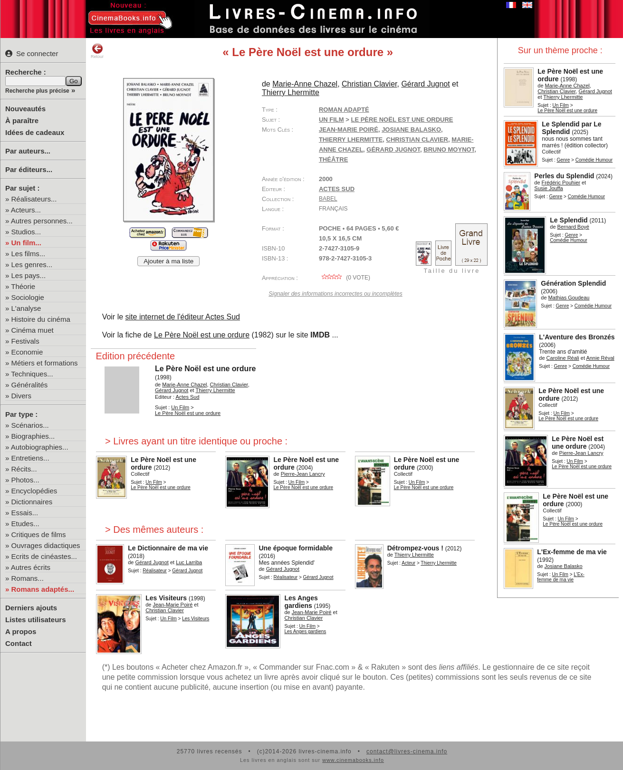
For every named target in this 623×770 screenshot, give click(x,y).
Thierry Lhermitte (351, 139)
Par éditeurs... (28, 169)
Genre (563, 160)
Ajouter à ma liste (168, 261)
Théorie (23, 286)
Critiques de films (38, 534)
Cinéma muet (32, 330)
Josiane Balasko (411, 129)
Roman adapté (344, 109)
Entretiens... (30, 458)
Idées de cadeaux (34, 132)
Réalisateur (155, 570)
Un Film (560, 105)
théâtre (333, 159)
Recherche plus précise (37, 90)
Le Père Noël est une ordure (201, 335)
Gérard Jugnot (393, 149)
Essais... (24, 513)
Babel (328, 198)
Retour (97, 51)
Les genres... (32, 264)
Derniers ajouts (31, 608)
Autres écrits (30, 567)
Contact (18, 643)
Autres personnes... (42, 221)
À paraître (21, 120)
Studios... (26, 232)
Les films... (28, 254)
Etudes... (25, 524)
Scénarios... (30, 425)
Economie (27, 352)
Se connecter (31, 53)
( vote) (344, 277)
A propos (20, 631)
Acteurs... (26, 210)
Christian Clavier (417, 139)
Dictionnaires (32, 502)
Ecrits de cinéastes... (44, 556)
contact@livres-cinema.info (406, 751)
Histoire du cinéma (40, 319)
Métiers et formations (44, 363)
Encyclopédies (34, 491)
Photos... (25, 480)
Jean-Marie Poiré (348, 129)
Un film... (26, 243)
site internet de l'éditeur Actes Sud (182, 317)
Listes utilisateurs (35, 620)
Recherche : (25, 72)
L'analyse (26, 308)
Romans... (27, 578)
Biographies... (33, 436)
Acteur (408, 563)
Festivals (25, 341)
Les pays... (28, 275)
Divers (21, 396)
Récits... (24, 469)
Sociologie (27, 297)
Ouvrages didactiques (45, 545)
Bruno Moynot (448, 149)
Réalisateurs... (34, 199)
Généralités (29, 385)
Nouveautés (25, 109)
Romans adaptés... (43, 589)
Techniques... (32, 374)
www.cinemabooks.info (353, 760)
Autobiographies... (39, 447)
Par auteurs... (27, 151)
